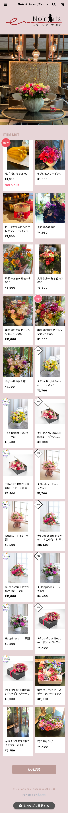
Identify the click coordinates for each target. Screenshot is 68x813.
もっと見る (34, 769)
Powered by (34, 794)
